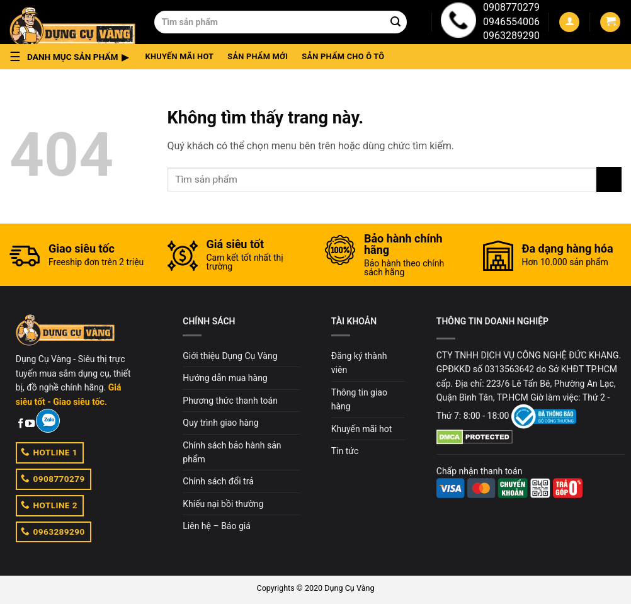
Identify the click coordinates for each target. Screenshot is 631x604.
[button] (72, 56)
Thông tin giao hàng (359, 399)
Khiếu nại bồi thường (223, 504)
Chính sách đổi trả (218, 481)
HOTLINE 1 (49, 452)
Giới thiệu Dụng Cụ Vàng (230, 356)
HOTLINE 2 (49, 504)
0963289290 (511, 36)
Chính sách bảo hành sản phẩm (232, 452)
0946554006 (511, 22)
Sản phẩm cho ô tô (343, 56)
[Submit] (395, 22)
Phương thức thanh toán (230, 401)
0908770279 (511, 7)
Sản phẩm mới (257, 56)
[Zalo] (47, 421)
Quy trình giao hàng (220, 423)
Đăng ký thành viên (359, 363)
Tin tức (345, 451)
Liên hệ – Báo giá (217, 526)
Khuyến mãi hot (179, 56)
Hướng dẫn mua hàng (225, 378)
